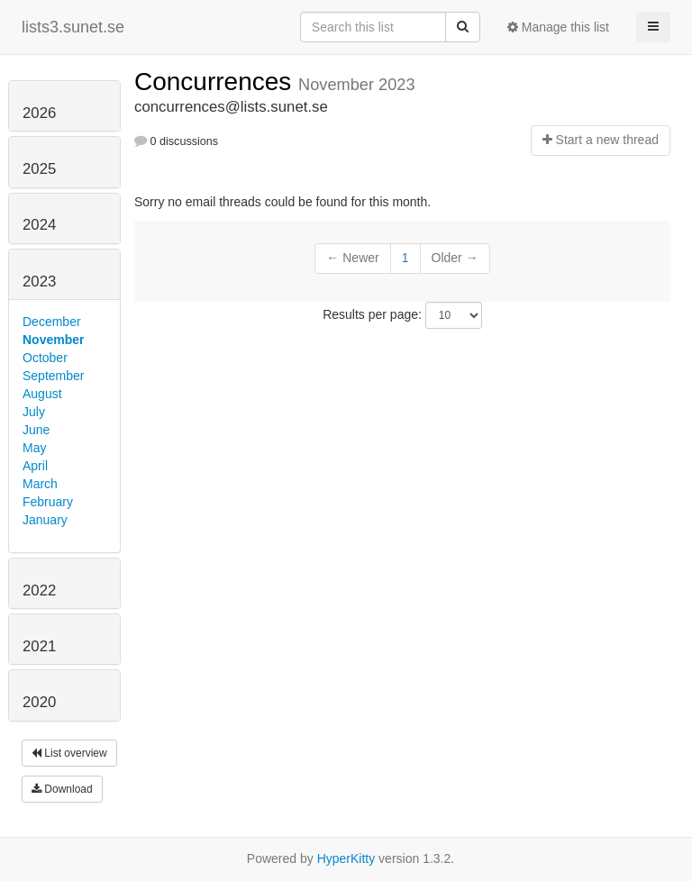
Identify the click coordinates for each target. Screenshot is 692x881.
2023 (39, 281)
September (53, 375)
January (45, 520)
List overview (69, 753)
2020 (39, 702)
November (53, 339)
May (34, 447)
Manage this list (558, 27)
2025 (39, 168)
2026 (39, 113)
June (36, 429)
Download (62, 789)
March (40, 484)
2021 (39, 646)
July (34, 411)
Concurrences (216, 81)
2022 (39, 590)
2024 (39, 224)
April (35, 466)
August (42, 393)
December (52, 321)
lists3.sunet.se (73, 27)
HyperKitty (346, 858)
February (48, 502)
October (45, 357)
